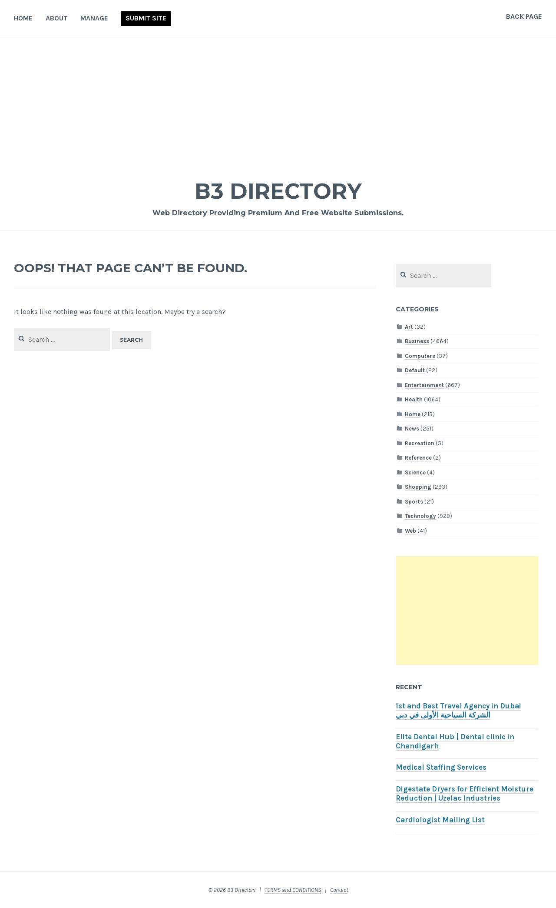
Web (410, 530)
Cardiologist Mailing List (440, 820)
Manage (94, 18)
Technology (420, 516)
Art (409, 327)
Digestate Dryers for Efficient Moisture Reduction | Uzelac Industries (464, 793)
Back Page (524, 16)
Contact (339, 890)
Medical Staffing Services (441, 767)
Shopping (418, 487)
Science (415, 472)
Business (417, 341)
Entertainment (424, 385)
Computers (420, 356)
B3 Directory (278, 191)
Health (414, 399)
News (412, 428)
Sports (414, 501)
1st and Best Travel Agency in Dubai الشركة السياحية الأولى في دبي (458, 710)
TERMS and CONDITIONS (293, 890)
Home (23, 18)
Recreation (419, 443)
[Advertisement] (278, 103)
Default (415, 370)
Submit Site (146, 18)
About (57, 18)
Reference (418, 457)
